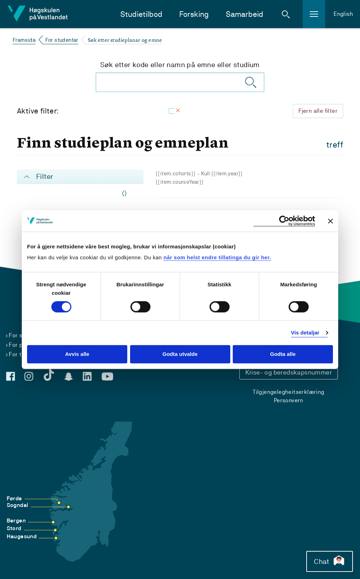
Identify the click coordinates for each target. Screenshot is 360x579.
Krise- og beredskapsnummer (288, 372)
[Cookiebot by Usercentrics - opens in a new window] (284, 220)
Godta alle (283, 354)
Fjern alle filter (318, 111)
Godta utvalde (180, 354)
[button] (286, 14)
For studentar (61, 40)
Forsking (194, 14)
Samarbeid (244, 14)
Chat (329, 561)
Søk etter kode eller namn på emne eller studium (180, 64)
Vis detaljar (305, 333)
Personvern (288, 400)
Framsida (24, 40)
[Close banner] (330, 221)
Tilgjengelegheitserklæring (288, 392)
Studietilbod (141, 14)
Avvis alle (77, 354)
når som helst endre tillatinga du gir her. (217, 257)
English (343, 14)
